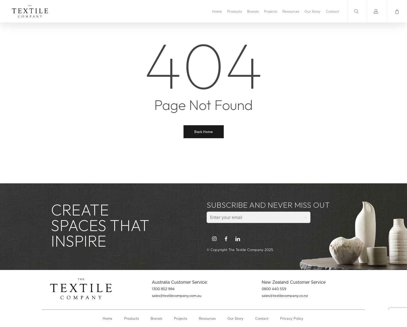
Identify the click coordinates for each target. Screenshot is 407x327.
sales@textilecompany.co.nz (285, 295)
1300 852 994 (163, 289)
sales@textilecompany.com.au (176, 295)
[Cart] (396, 11)
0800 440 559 (274, 289)
